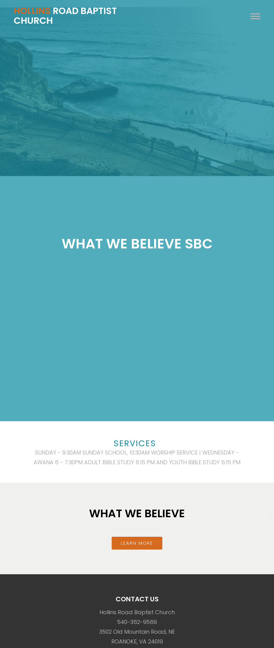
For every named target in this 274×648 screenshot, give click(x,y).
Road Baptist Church (65, 16)
